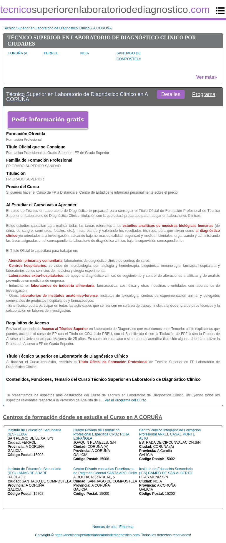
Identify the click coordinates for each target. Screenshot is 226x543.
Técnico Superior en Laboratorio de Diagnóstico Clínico (46, 28)
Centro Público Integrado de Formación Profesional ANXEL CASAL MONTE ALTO (170, 434)
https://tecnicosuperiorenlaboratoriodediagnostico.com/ (97, 535)
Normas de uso (104, 527)
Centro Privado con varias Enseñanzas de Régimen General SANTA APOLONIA (105, 471)
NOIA (84, 53)
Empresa (126, 527)
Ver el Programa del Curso (125, 400)
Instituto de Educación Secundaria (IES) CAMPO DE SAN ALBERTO (166, 471)
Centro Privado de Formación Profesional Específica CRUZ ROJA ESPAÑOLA (101, 434)
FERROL (51, 53)
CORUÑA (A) (18, 53)
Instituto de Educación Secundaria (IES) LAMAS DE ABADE (34, 471)
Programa (203, 94)
